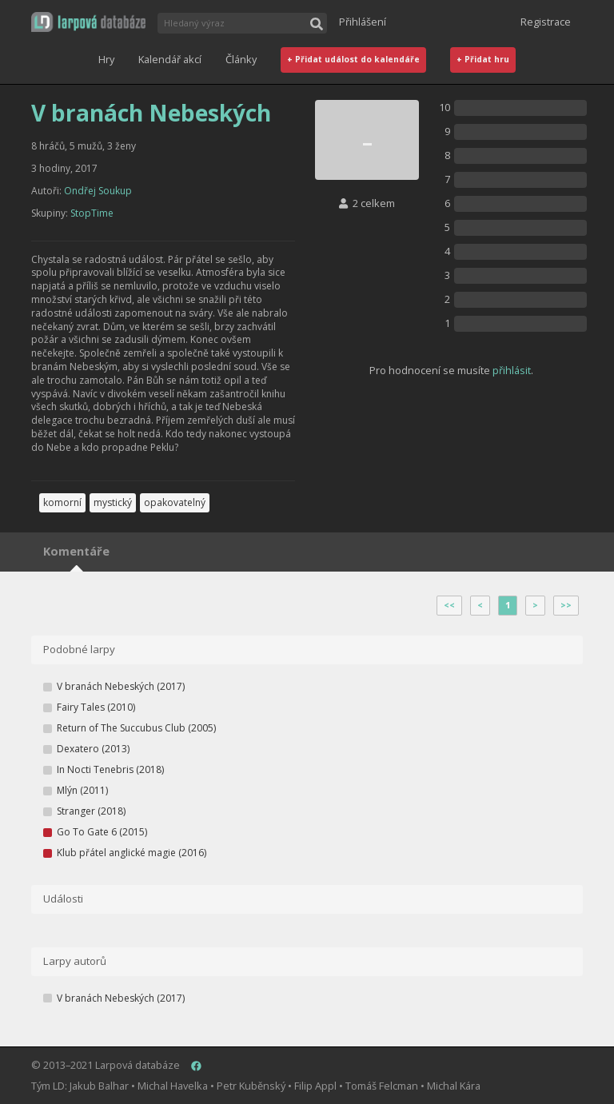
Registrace (545, 21)
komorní (62, 502)
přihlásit (511, 370)
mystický (113, 502)
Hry (106, 59)
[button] (88, 22)
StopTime (92, 213)
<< (449, 605)
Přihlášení (362, 21)
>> (566, 605)
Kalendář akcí (169, 59)
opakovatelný (174, 502)
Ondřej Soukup (98, 190)
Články (241, 59)
